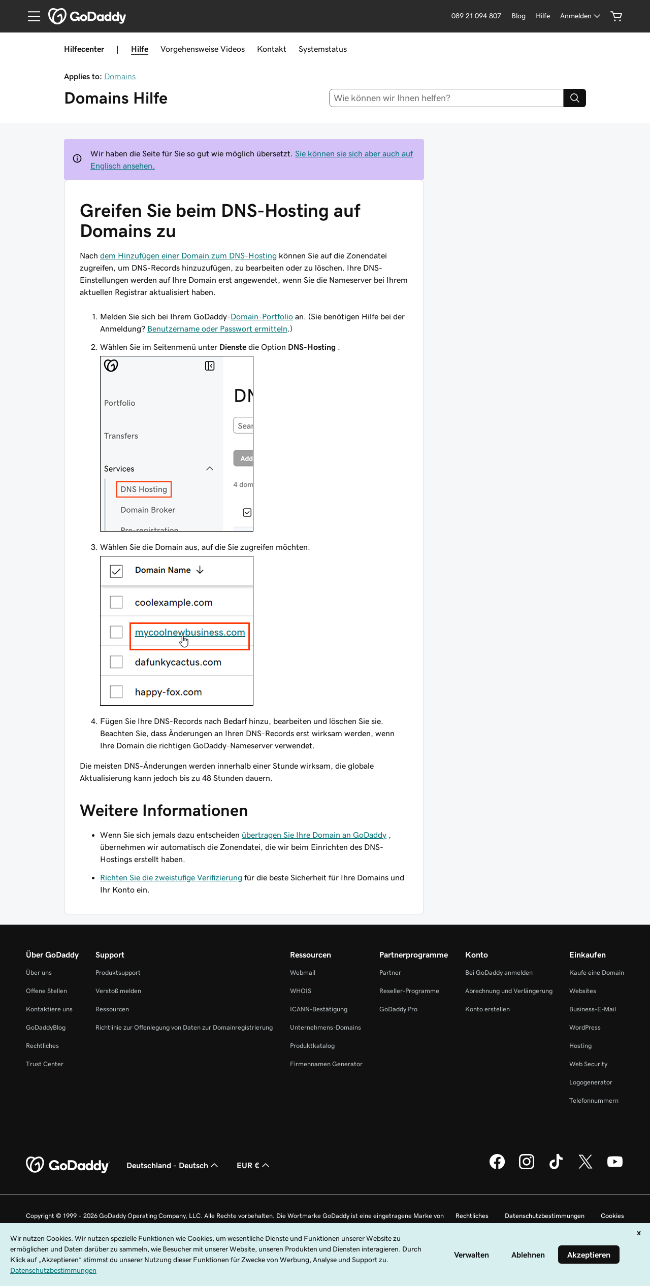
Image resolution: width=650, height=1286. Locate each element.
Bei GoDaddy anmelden (499, 972)
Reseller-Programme (409, 990)
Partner (390, 972)
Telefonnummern (594, 1100)
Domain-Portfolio (262, 316)
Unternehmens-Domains (325, 1027)
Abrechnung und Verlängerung (508, 990)
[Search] (575, 98)
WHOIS (300, 990)
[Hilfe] (543, 16)
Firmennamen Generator (326, 1064)
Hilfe (139, 49)
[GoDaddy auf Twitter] (585, 1168)
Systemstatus (323, 49)
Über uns (39, 972)
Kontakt (271, 49)
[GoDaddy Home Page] (68, 1165)
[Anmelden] (581, 16)
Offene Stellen (46, 990)
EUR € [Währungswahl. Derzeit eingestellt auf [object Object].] (254, 1165)
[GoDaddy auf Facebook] (497, 1168)
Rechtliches (42, 1045)
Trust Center (44, 1064)
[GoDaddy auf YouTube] (615, 1168)
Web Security (588, 1064)
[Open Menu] (30, 16)
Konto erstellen (487, 1009)
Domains (120, 76)
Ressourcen (112, 1009)
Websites (582, 990)
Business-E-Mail (592, 1009)
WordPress (585, 1027)
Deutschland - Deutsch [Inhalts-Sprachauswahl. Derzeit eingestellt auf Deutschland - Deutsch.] (173, 1165)
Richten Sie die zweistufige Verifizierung (171, 877)
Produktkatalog (312, 1045)
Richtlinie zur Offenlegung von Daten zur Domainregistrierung (184, 1027)
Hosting (580, 1045)
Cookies (612, 1215)
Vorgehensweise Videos (202, 49)
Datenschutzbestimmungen (544, 1215)
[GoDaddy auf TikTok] (556, 1168)
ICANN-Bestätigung (318, 1009)
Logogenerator (590, 1082)
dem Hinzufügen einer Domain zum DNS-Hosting (188, 255)
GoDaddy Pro (398, 1009)
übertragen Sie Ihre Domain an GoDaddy (314, 835)
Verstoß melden (118, 990)
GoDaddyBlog (46, 1027)
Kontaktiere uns (49, 1009)
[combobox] (447, 98)
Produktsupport (118, 972)
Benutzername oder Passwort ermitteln (217, 328)
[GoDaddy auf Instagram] (526, 1168)
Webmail (302, 972)
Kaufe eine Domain (596, 972)
